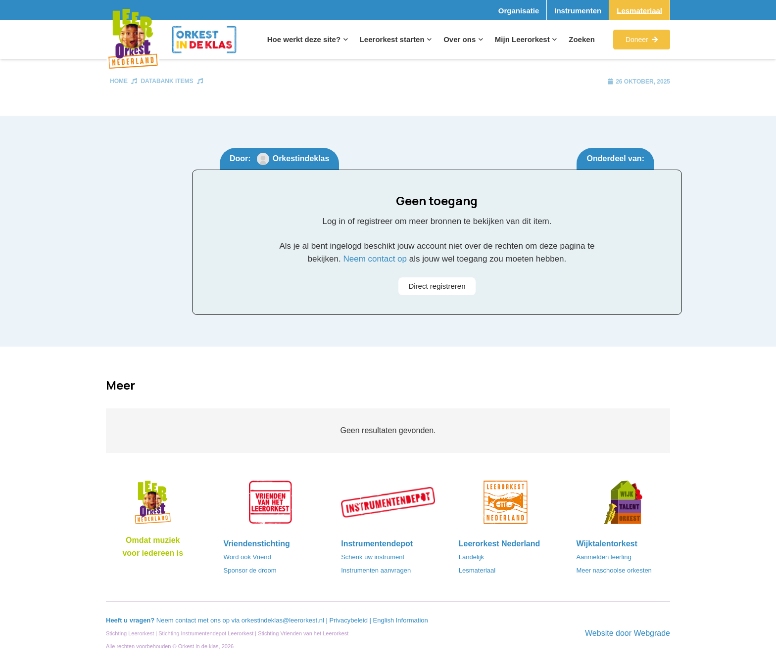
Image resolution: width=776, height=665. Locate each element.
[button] (344, 39)
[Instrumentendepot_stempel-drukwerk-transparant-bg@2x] (388, 505)
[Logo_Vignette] (133, 40)
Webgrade (651, 633)
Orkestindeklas (301, 158)
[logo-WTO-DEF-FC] (623, 505)
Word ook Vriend (247, 557)
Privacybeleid (350, 620)
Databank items (167, 81)
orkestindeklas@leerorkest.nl (283, 620)
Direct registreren (436, 286)
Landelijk (471, 557)
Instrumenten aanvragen (376, 570)
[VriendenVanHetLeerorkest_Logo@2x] (271, 505)
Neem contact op (375, 259)
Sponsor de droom (250, 570)
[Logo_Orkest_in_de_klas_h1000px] (204, 39)
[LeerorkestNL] (506, 505)
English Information (400, 620)
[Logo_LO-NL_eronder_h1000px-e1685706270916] (153, 505)
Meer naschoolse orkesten (613, 570)
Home (119, 81)
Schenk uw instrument (372, 557)
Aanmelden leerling (603, 557)
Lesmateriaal (477, 570)
